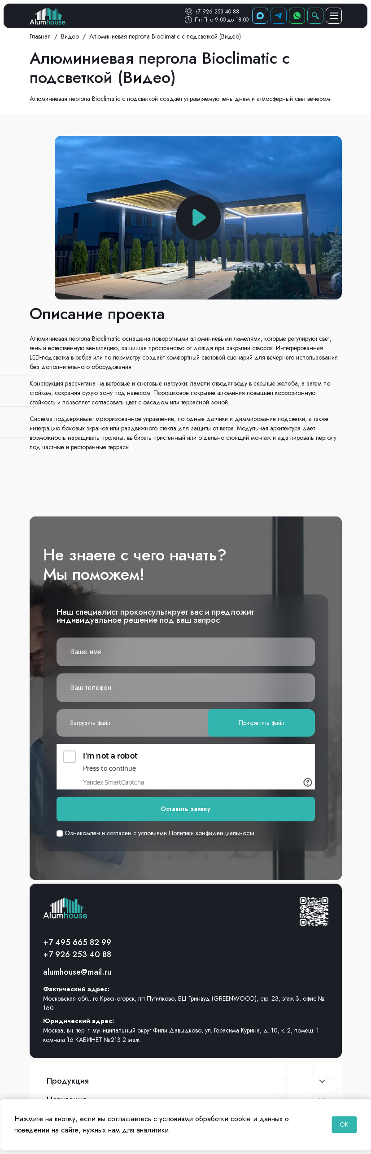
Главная (40, 36)
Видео (70, 36)
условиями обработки (193, 1119)
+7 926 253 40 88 (217, 12)
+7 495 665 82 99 (77, 942)
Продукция (68, 1081)
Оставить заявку (185, 808)
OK (344, 1124)
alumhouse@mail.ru (77, 972)
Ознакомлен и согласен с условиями (155, 833)
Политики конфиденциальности (211, 833)
